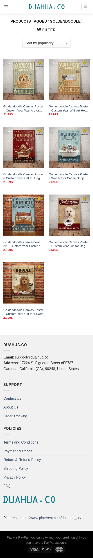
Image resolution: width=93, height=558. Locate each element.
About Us (10, 407)
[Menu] (6, 6)
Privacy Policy (14, 477)
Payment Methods (17, 451)
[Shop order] (46, 43)
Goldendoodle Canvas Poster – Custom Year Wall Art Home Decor (69, 108)
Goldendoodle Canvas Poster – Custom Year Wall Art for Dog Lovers (23, 108)
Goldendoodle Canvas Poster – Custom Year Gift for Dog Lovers (23, 176)
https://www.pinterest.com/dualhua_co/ (50, 518)
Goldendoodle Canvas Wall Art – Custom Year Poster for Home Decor (22, 244)
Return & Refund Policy (22, 460)
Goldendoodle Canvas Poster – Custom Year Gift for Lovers (23, 312)
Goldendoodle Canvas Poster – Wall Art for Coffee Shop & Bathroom (69, 176)
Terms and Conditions (20, 442)
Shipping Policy (15, 468)
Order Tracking (15, 416)
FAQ (7, 486)
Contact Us (12, 398)
